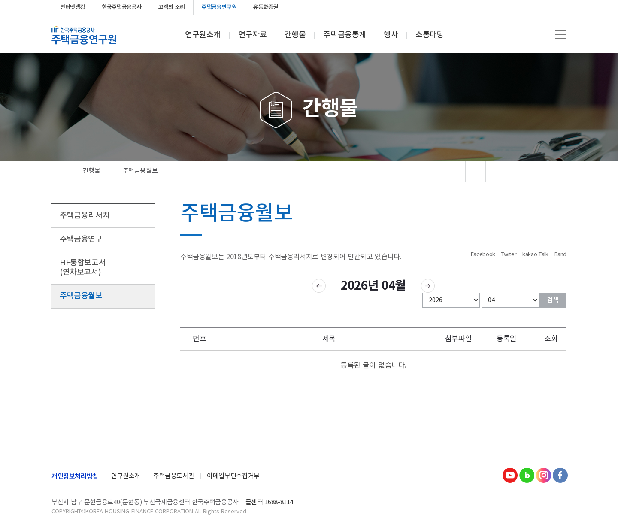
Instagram (543, 475)
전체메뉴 (560, 34)
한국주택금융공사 (122, 7)
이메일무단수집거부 (233, 476)
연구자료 (252, 35)
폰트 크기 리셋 (536, 171)
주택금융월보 (81, 295)
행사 (391, 35)
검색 (552, 300)
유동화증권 (265, 7)
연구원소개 (203, 35)
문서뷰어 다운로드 (476, 171)
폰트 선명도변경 (496, 171)
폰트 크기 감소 (556, 171)
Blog (526, 475)
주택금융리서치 (84, 215)
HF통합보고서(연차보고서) (83, 267)
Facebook (559, 7)
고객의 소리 (171, 7)
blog (532, 7)
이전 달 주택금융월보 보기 (319, 286)
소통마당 (429, 35)
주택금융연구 (81, 239)
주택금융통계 (344, 35)
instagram (546, 7)
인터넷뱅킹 (72, 7)
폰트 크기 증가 (516, 171)
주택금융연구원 (219, 7)
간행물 (295, 35)
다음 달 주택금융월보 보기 (428, 286)
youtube (518, 7)
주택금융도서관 (173, 476)
